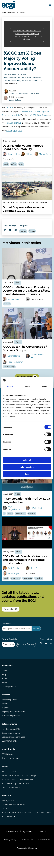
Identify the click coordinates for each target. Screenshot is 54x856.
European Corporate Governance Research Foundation (26, 812)
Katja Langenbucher (14, 507)
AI (4, 513)
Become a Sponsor (26, 644)
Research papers (9, 700)
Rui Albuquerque (16, 97)
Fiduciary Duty (20, 513)
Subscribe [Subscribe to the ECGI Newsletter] (10, 609)
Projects (5, 708)
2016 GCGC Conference (38, 115)
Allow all (27, 460)
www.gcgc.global (14, 130)
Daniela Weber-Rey (37, 356)
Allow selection (27, 467)
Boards (6, 164)
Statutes (5, 809)
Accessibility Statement (27, 848)
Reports (5, 704)
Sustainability (27, 578)
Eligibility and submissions (13, 712)
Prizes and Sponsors (11, 716)
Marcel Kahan (45, 154)
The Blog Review (9, 686)
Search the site (8, 624)
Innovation (31, 513)
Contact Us (43, 831)
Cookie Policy (44, 840)
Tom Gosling (36, 508)
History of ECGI (8, 801)
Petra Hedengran (15, 362)
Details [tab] (27, 387)
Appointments (8, 749)
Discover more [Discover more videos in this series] (27, 376)
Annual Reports (8, 816)
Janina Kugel (13, 573)
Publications (13, 12)
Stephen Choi (13, 154)
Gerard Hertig (14, 356)
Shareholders (15, 578)
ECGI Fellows (7, 754)
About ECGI (7, 796)
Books (4, 678)
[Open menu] (50, 5)
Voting (21, 164)
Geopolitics (38, 578)
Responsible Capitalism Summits (16, 783)
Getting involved (9, 724)
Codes (4, 671)
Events (5, 766)
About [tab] (44, 387)
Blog (4, 674)
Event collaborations (11, 787)
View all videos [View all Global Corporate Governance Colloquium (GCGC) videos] (10, 83)
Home (4, 12)
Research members (10, 758)
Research (6, 695)
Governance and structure (13, 805)
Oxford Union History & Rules (19, 831)
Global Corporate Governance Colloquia (19, 775)
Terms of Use (27, 840)
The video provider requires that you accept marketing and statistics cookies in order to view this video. (27, 35)
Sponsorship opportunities (13, 737)
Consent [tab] (9, 387)
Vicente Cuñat (14, 299)
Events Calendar (9, 771)
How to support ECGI (11, 729)
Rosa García (36, 568)
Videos (22, 12)
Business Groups (9, 367)
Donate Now (8, 644)
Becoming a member (11, 733)
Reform (13, 164)
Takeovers (7, 304)
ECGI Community (9, 741)
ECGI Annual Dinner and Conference (17, 779)
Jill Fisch (12, 91)
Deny (27, 474)
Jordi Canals (13, 568)
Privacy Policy (9, 840)
